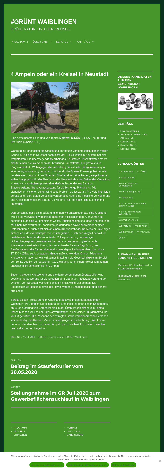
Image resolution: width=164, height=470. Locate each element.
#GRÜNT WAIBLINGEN (44, 21)
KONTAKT (72, 427)
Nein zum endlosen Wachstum (130, 212)
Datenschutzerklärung (123, 465)
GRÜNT (43, 337)
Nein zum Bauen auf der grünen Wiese (132, 204)
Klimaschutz (126, 197)
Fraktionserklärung (129, 131)
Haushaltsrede (127, 177)
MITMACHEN (20, 435)
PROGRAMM (19, 41)
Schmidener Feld (128, 219)
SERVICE (62, 41)
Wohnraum (143, 231)
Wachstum (125, 225)
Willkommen (126, 231)
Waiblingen (81, 337)
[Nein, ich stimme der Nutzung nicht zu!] (159, 461)
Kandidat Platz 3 (128, 149)
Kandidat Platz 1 (128, 141)
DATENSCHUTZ (75, 435)
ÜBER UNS (40, 41)
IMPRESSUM (73, 431)
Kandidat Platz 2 (128, 145)
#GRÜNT (15, 337)
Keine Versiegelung (130, 191)
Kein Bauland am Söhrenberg (128, 184)
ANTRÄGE (83, 41)
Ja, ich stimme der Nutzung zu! (47, 465)
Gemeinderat (57, 337)
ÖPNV (122, 237)
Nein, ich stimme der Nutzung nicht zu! (87, 465)
